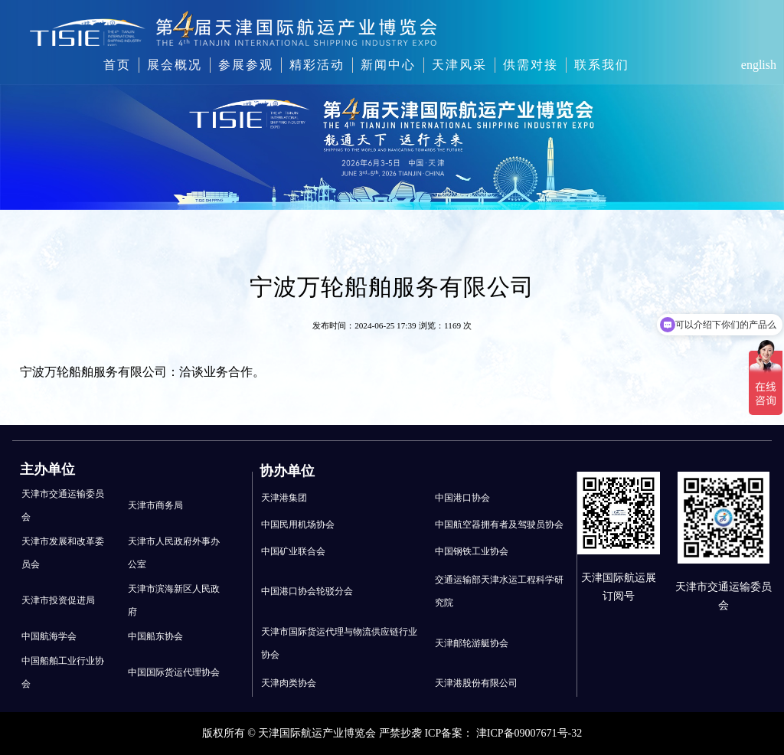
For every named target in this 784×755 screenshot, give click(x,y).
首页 (117, 64)
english (758, 64)
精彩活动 (317, 64)
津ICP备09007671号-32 (529, 733)
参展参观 (245, 64)
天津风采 (459, 64)
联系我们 (601, 64)
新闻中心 (388, 64)
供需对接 (530, 64)
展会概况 (174, 64)
